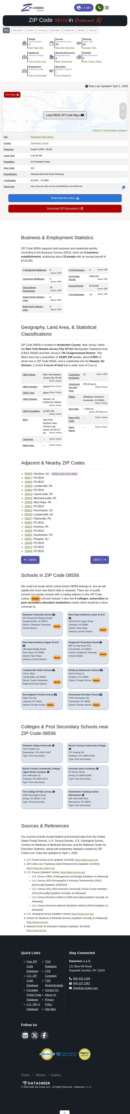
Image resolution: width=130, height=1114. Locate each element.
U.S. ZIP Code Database (32, 980)
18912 (28, 547)
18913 (28, 494)
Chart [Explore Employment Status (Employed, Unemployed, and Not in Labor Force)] (31, 75)
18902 (28, 534)
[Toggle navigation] (107, 8)
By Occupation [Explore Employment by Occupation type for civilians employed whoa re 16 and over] (41, 75)
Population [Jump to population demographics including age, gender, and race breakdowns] (18, 30)
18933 (28, 486)
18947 (28, 518)
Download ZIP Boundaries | (65, 208)
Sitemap (40, 1074)
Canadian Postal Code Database (34, 995)
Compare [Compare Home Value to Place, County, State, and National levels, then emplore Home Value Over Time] (87, 48)
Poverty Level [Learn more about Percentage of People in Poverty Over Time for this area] (40, 61)
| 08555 (30, 559)
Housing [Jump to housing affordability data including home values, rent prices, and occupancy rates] (42, 30)
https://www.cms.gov (37, 922)
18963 (28, 481)
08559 (28, 473)
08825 (28, 510)
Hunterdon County (40, 143)
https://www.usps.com (86, 860)
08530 (28, 514)
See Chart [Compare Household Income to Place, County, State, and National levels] (60, 48)
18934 (28, 498)
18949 (28, 551)
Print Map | (12, 94)
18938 (28, 502)
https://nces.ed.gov (37, 930)
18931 (28, 506)
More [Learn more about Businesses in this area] (58, 61)
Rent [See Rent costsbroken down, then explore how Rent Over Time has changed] (94, 48)
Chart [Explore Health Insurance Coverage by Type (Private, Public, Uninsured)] (31, 61)
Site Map (50, 1009)
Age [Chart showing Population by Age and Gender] (42, 48)
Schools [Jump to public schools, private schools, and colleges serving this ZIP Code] (93, 30)
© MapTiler (96, 130)
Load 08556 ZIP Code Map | (65, 115)
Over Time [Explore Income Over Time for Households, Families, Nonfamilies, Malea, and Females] (70, 48)
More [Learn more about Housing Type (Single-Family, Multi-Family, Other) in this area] (85, 61)
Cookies (56, 1074)
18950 (28, 490)
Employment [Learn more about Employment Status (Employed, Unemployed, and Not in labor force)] (67, 61)
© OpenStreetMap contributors (114, 130)
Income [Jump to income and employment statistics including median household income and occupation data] (30, 30)
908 (32, 168)
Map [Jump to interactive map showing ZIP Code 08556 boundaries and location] (6, 30)
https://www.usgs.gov (82, 913)
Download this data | (65, 198)
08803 (28, 522)
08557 (28, 477)
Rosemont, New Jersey (42, 137)
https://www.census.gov (72, 872)
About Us (50, 994)
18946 (28, 543)
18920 (28, 526)
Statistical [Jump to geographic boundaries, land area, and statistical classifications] (69, 30)
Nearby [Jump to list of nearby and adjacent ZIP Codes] (81, 30)
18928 (28, 530)
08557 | (99, 559)
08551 (28, 538)
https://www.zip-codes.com (41, 868)
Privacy (25, 1074)
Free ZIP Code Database (32, 966)
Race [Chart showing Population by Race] (36, 48)
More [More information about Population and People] (31, 48)
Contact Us (52, 990)
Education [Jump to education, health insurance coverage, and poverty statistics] (55, 30)
